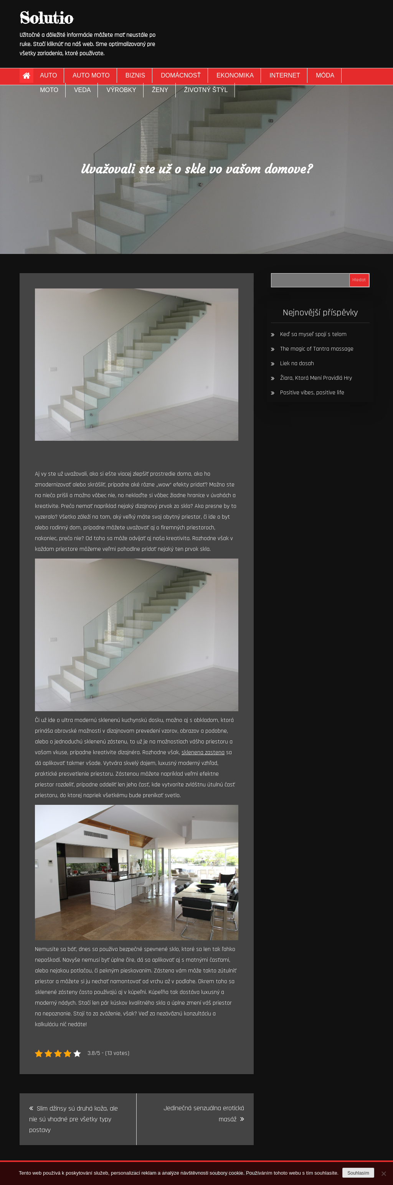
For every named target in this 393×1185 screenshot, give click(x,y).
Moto (49, 90)
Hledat (359, 280)
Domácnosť (181, 75)
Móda (325, 75)
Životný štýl (206, 90)
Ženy (160, 90)
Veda (82, 90)
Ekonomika (235, 75)
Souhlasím (358, 1173)
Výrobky (121, 90)
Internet (284, 75)
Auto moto (91, 75)
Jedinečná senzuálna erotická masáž (203, 1114)
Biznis (135, 75)
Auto (48, 75)
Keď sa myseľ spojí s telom (313, 334)
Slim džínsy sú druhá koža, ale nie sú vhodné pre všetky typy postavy (73, 1119)
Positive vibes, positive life (312, 393)
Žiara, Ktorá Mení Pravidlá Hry (316, 378)
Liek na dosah (297, 363)
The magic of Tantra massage (316, 349)
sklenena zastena (203, 752)
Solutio (46, 18)
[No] (383, 1173)
